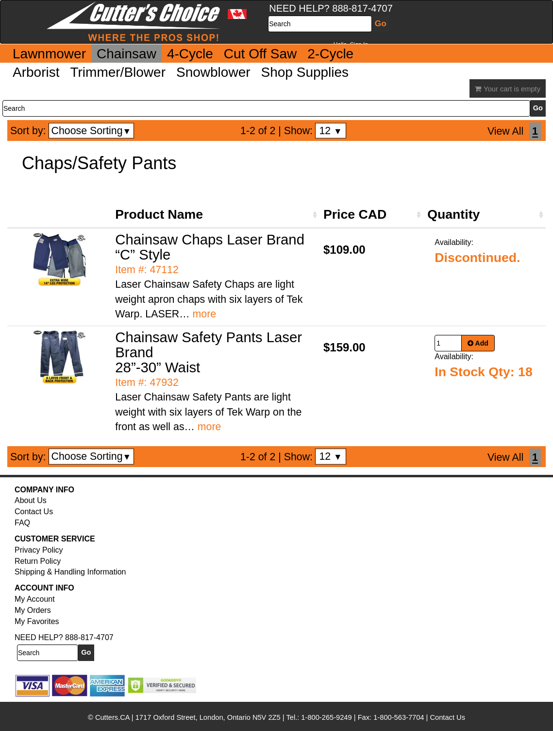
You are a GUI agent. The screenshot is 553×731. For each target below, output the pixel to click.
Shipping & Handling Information (70, 572)
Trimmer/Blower (118, 72)
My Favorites (37, 621)
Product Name (159, 214)
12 (330, 131)
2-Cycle (330, 53)
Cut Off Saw (260, 53)
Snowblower (213, 72)
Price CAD (354, 214)
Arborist (36, 72)
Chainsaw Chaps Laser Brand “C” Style (209, 246)
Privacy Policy (39, 550)
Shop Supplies (305, 72)
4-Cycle (190, 53)
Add (478, 343)
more (205, 314)
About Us (31, 500)
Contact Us (34, 511)
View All (505, 131)
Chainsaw (126, 53)
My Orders (33, 610)
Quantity (453, 214)
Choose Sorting (91, 131)
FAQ (22, 523)
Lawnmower (49, 53)
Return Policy (38, 561)
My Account (35, 599)
